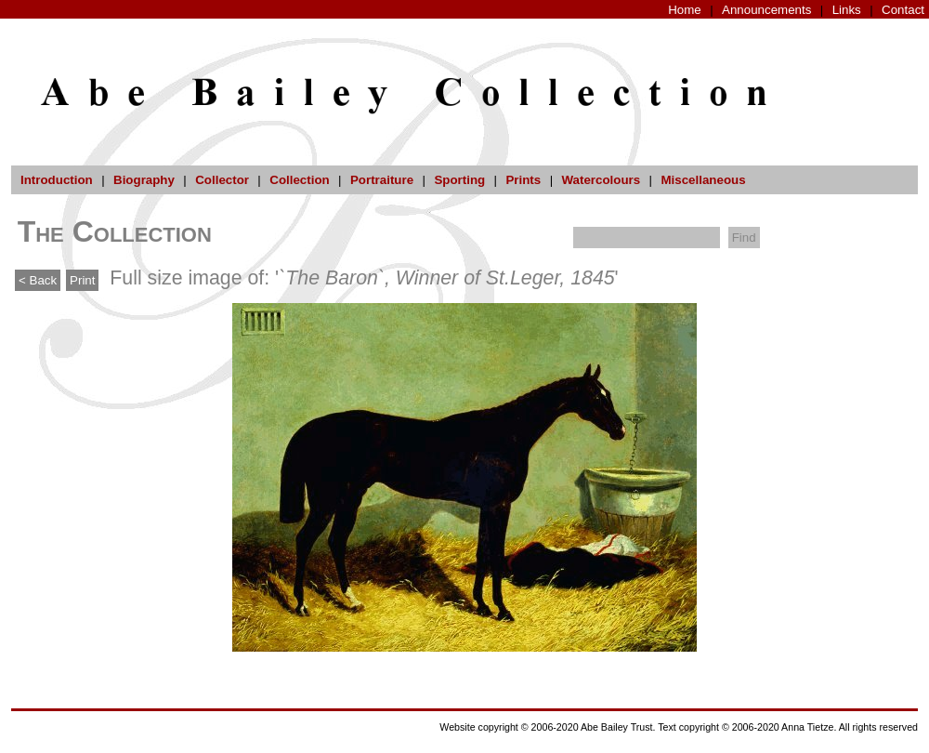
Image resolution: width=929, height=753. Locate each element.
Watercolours (601, 180)
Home (684, 10)
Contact (903, 10)
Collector (222, 180)
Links (846, 10)
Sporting (459, 180)
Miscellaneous (703, 180)
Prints (523, 180)
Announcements (766, 10)
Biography (144, 180)
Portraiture (381, 180)
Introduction (56, 180)
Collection (299, 180)
